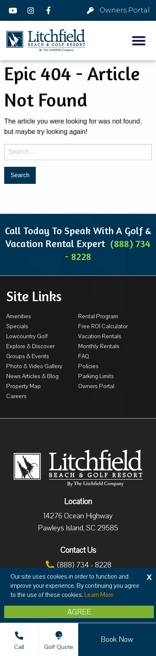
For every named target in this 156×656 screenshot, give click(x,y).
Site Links (34, 296)
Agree (79, 612)
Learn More (99, 595)
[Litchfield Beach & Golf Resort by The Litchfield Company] (45, 40)
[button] (139, 41)
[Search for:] (78, 152)
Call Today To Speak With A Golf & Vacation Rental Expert (78, 243)
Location (78, 501)
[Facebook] (49, 10)
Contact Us (78, 550)
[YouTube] (14, 10)
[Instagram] (32, 10)
